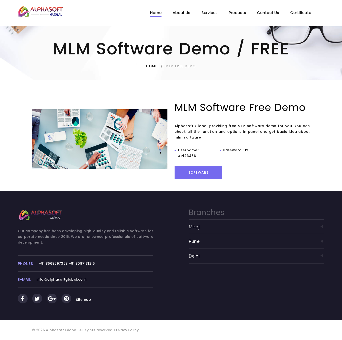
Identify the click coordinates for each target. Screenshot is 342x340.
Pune (256, 241)
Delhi (256, 256)
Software (198, 172)
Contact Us (268, 12)
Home (156, 12)
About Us (181, 12)
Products (237, 12)
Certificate (300, 12)
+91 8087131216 (82, 263)
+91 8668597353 (53, 263)
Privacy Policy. (126, 330)
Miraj (256, 227)
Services (209, 12)
